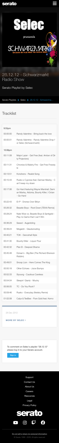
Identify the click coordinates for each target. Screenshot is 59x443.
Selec (23, 100)
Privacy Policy (29, 405)
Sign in (13, 355)
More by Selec (15, 320)
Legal (29, 400)
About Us (29, 386)
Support (29, 377)
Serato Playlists (9, 100)
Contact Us (29, 382)
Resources (29, 396)
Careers (29, 391)
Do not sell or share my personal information (29, 434)
